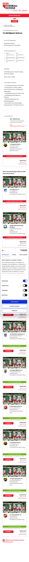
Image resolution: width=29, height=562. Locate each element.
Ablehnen (14, 310)
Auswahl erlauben (14, 306)
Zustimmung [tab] (5, 254)
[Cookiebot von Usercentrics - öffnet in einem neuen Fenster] (20, 250)
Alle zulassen (14, 301)
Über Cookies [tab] (23, 254)
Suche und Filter (8, 25)
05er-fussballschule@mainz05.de (17, 126)
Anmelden (14, 21)
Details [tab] (14, 254)
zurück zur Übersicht (9, 26)
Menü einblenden (14, 15)
